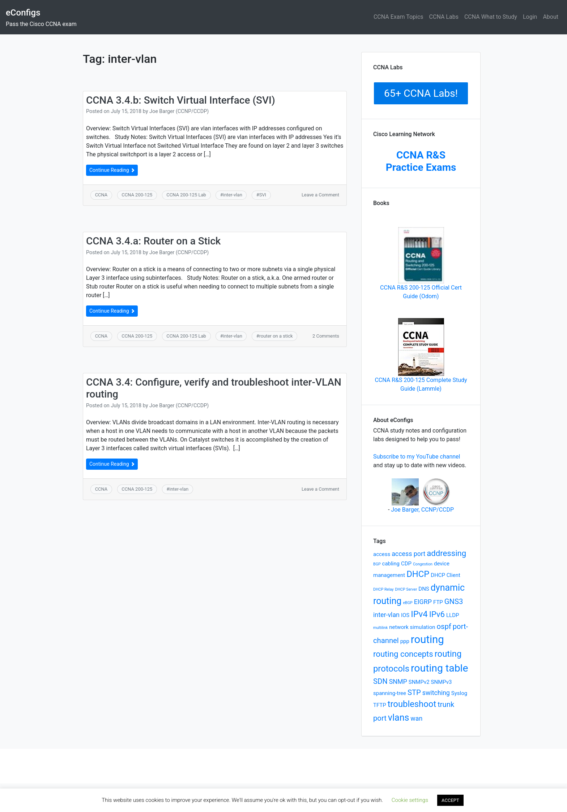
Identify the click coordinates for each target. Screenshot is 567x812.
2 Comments (325, 336)
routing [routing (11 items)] (427, 639)
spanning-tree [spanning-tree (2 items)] (389, 693)
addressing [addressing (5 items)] (446, 553)
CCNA (101, 194)
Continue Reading (112, 170)
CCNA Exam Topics (398, 16)
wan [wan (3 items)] (416, 718)
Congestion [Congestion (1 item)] (422, 564)
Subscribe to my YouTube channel (416, 456)
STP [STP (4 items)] (414, 692)
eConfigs (23, 13)
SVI (262, 194)
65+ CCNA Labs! (421, 93)
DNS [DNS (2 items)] (423, 589)
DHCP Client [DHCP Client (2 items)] (445, 575)
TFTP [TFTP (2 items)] (379, 705)
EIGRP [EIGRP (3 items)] (423, 601)
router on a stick (276, 336)
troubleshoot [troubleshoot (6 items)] (412, 704)
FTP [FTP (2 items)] (438, 602)
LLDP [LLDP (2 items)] (452, 615)
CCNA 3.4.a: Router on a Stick (153, 241)
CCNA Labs (444, 16)
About (550, 16)
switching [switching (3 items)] (436, 692)
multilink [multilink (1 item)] (380, 627)
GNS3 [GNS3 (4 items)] (453, 601)
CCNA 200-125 (137, 194)
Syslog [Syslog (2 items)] (459, 693)
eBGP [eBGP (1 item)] (407, 602)
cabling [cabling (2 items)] (391, 563)
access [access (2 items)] (381, 554)
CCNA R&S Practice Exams (421, 161)
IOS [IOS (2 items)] (405, 615)
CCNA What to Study (490, 16)
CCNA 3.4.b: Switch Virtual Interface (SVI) (180, 100)
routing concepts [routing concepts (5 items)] (403, 654)
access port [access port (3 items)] (408, 553)
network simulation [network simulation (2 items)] (412, 627)
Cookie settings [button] (410, 800)
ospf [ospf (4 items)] (443, 626)
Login (530, 16)
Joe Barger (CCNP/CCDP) (179, 111)
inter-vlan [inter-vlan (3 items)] (386, 614)
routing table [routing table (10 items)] (439, 668)
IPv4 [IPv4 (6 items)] (419, 614)
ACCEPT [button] (450, 800)
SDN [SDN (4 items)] (380, 681)
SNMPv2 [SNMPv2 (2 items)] (419, 682)
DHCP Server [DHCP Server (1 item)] (406, 589)
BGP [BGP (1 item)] (377, 564)
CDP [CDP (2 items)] (406, 563)
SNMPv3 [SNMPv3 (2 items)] (441, 682)
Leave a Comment (320, 194)
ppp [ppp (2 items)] (404, 641)
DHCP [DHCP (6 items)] (417, 574)
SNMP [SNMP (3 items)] (398, 681)
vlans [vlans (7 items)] (398, 717)
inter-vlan (232, 194)
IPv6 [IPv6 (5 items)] (437, 614)
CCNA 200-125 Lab (186, 194)
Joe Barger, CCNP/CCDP (422, 509)
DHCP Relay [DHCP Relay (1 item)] (383, 589)
